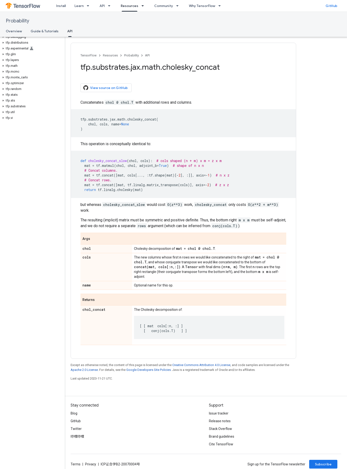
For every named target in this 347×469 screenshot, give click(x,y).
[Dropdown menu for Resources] (144, 6)
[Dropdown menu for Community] (179, 6)
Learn (79, 6)
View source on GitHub (105, 87)
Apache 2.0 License (84, 370)
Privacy (90, 464)
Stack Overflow (220, 429)
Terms (75, 464)
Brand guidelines (221, 436)
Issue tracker (218, 413)
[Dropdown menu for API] (110, 6)
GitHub (331, 6)
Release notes (220, 421)
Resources (110, 55)
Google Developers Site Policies (148, 370)
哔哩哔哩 (77, 436)
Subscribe (323, 464)
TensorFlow (88, 55)
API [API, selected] (70, 31)
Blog (74, 413)
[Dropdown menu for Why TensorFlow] (221, 6)
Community (163, 6)
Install (61, 6)
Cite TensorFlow (221, 444)
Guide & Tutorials (45, 31)
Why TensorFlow (202, 6)
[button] (31, 37)
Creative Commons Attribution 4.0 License (201, 365)
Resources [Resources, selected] (129, 6)
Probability (17, 21)
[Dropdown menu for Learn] (89, 6)
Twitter (76, 429)
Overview (14, 31)
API (102, 6)
